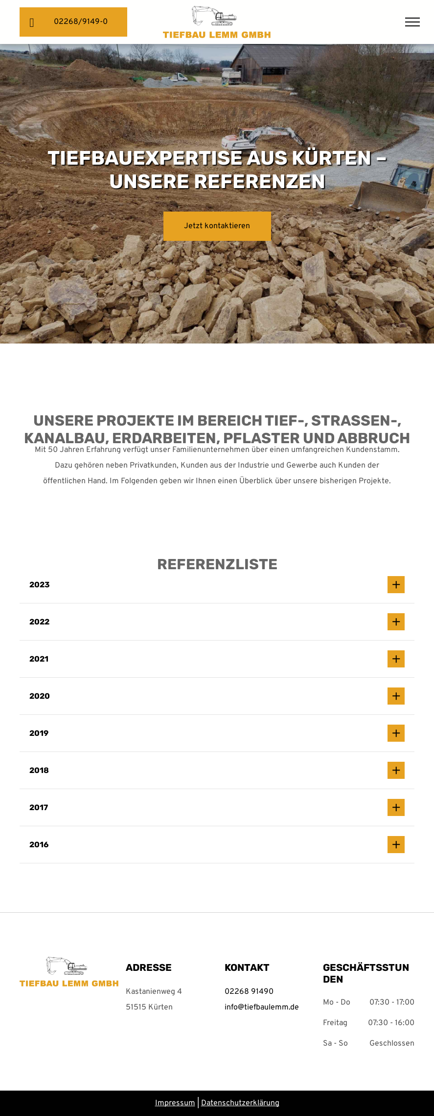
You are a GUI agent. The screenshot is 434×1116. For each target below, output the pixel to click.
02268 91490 (249, 992)
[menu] (412, 22)
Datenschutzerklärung (240, 1103)
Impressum (175, 1103)
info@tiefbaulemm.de (262, 1007)
